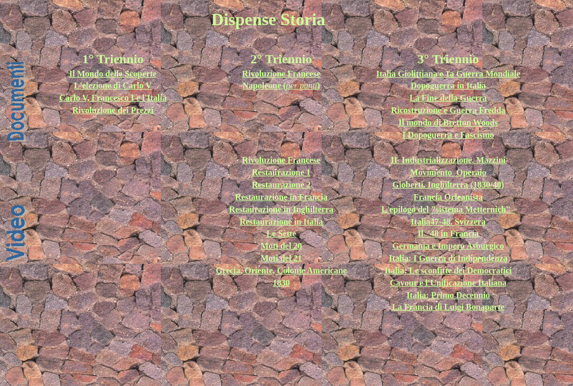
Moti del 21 (281, 258)
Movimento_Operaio (448, 172)
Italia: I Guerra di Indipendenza (448, 258)
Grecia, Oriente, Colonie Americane (281, 270)
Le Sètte (281, 233)
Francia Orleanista (447, 197)
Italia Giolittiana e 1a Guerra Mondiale (448, 73)
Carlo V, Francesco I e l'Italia (112, 97)
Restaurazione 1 (281, 172)
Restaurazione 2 (281, 184)
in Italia (308, 221)
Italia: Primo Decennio (448, 295)
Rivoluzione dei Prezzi (113, 110)
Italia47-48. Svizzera (448, 221)
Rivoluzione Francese (281, 160)
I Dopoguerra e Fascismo (448, 134)
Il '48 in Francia (448, 233)
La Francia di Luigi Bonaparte (448, 306)
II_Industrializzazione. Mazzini (448, 160)
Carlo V (137, 85)
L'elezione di (98, 85)
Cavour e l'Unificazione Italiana (448, 282)
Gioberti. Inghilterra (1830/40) (448, 184)
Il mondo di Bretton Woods (448, 122)
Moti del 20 (281, 245)
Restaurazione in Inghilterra (281, 209)
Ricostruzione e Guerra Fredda (448, 110)
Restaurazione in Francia (281, 197)
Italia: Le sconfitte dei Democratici (448, 270)
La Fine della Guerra (448, 97)
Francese (303, 73)
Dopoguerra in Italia (448, 85)
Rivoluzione (265, 73)
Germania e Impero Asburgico (448, 245)
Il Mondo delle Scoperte (113, 73)
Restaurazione (267, 221)
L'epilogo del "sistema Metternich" (446, 209)
